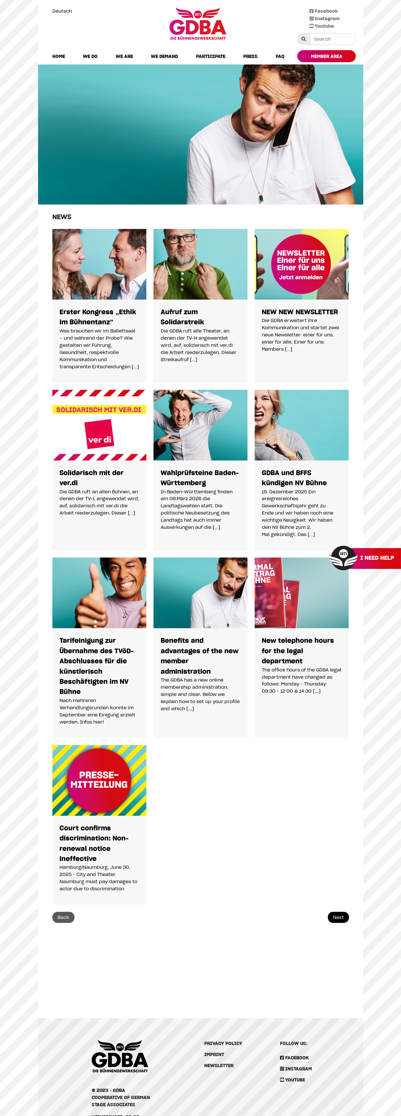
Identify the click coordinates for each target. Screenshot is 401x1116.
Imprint (214, 1054)
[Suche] (333, 39)
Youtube (322, 25)
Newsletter (219, 1065)
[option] (63, 11)
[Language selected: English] (63, 11)
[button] (90, 56)
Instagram (325, 18)
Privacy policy (223, 1043)
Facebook (324, 10)
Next (338, 917)
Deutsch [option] (62, 10)
